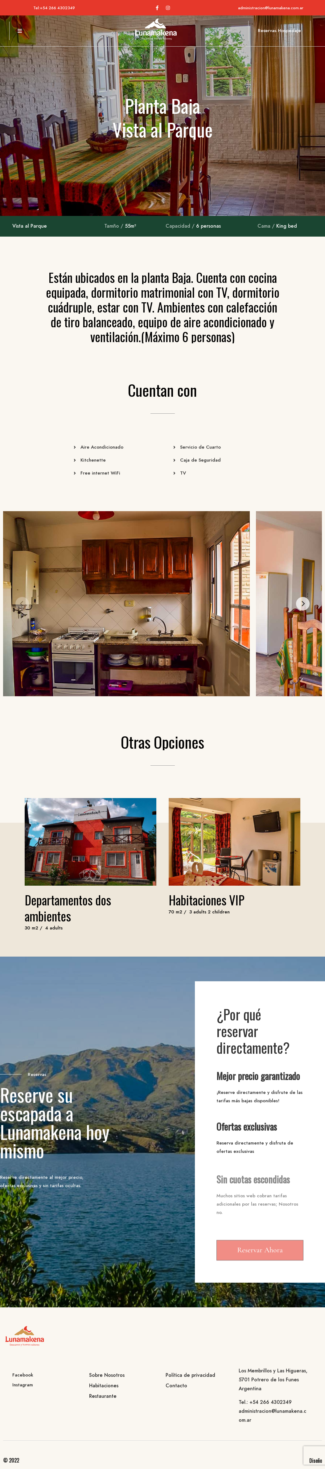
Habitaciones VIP (207, 900)
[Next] (303, 603)
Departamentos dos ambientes (68, 908)
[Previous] (22, 603)
